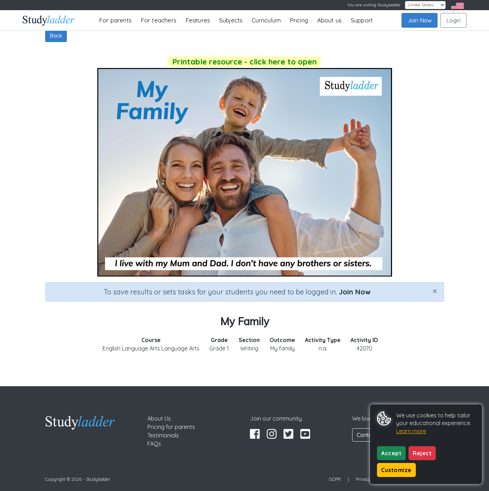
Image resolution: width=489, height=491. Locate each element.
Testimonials (163, 435)
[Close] (435, 290)
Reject (422, 453)
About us (329, 20)
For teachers (158, 20)
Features (198, 20)
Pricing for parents (171, 426)
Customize (396, 469)
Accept (391, 453)
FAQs (154, 443)
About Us (159, 418)
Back (56, 35)
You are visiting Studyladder (374, 4)
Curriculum (266, 20)
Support (362, 20)
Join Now (419, 20)
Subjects (231, 20)
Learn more (411, 431)
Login (453, 20)
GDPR (335, 479)
